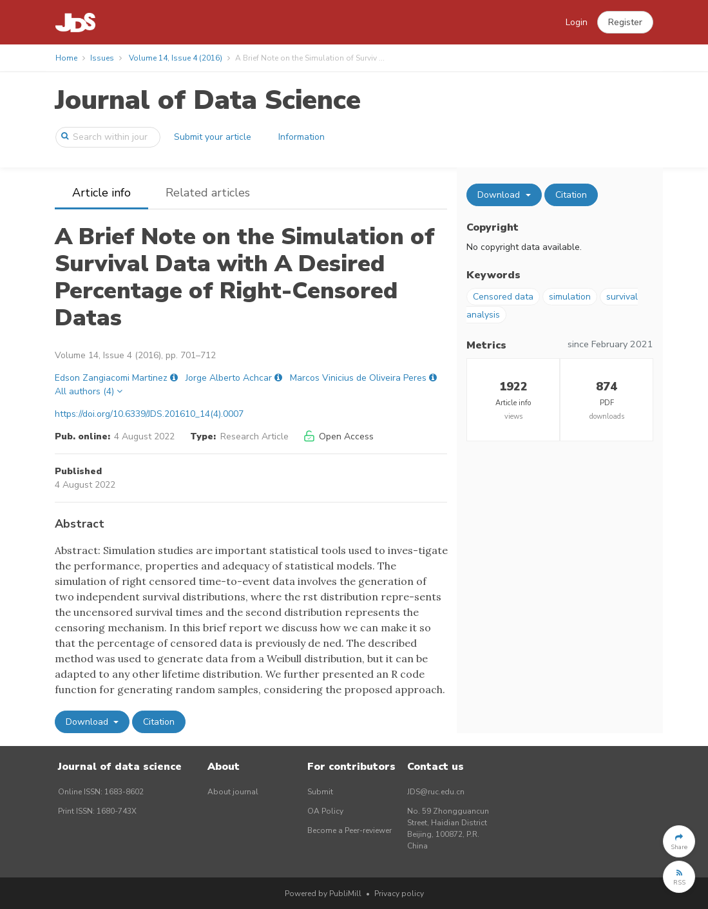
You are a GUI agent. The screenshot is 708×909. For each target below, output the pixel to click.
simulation (570, 297)
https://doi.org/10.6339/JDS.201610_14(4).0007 (149, 414)
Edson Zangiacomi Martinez (111, 378)
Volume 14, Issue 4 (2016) (175, 58)
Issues (102, 58)
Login (577, 22)
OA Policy (325, 811)
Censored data (503, 297)
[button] (625, 22)
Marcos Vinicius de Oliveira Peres (358, 378)
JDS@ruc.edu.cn (435, 792)
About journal (232, 792)
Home (66, 58)
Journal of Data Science (208, 100)
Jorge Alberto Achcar (229, 378)
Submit (320, 792)
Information (301, 137)
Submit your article (212, 137)
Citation (159, 722)
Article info (101, 192)
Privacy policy (399, 893)
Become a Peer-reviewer (349, 830)
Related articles (208, 192)
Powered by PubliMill (323, 893)
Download (88, 722)
